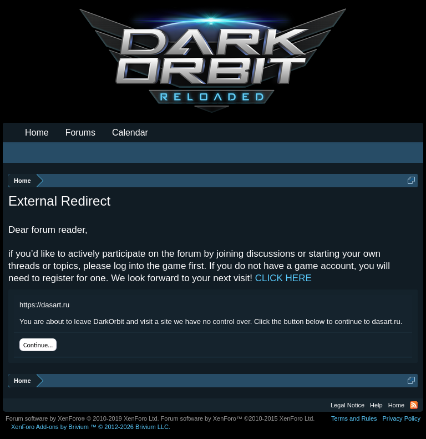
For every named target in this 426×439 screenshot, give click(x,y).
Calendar (130, 132)
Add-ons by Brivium (90, 426)
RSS (414, 405)
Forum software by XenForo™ (238, 418)
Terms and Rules (354, 418)
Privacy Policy (401, 418)
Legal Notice (347, 405)
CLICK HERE (283, 278)
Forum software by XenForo (82, 418)
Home (37, 132)
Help (376, 405)
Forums (80, 132)
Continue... (38, 345)
